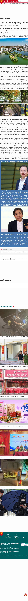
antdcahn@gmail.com (24, 538)
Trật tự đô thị (8, 3)
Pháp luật (24, 3)
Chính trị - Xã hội (15, 3)
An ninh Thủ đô (6, 1)
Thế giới (20, 3)
